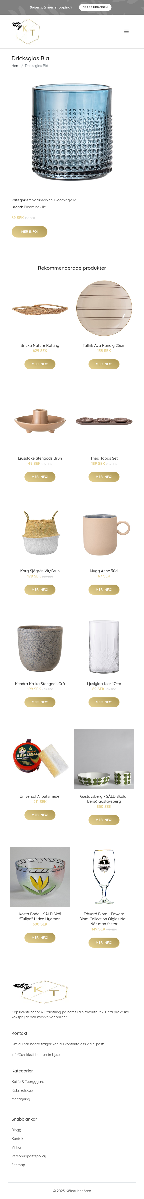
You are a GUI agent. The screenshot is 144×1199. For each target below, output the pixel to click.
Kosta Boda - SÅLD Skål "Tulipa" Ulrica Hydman (40, 916)
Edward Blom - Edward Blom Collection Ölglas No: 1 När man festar (104, 919)
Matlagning (21, 1099)
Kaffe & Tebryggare (28, 1081)
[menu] (127, 31)
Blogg (16, 1130)
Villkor (17, 1147)
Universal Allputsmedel (40, 796)
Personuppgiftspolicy (29, 1156)
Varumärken (42, 200)
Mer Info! (29, 231)
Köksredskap (22, 1090)
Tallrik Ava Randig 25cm (104, 345)
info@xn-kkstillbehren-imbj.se (36, 1054)
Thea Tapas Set (104, 458)
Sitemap (18, 1165)
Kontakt (18, 1138)
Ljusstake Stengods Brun (40, 458)
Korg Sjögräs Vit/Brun (40, 571)
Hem (15, 65)
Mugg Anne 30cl (104, 571)
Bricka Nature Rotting (40, 345)
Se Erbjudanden (95, 7)
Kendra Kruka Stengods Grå (40, 683)
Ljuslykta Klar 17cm (104, 683)
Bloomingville (65, 200)
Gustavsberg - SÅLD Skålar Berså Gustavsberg (104, 799)
